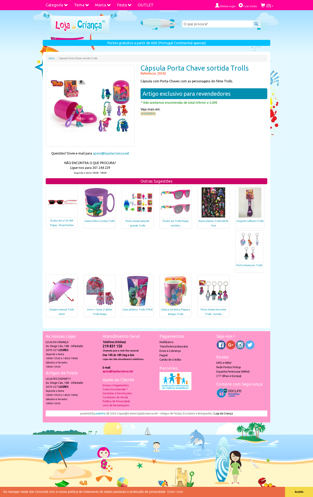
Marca (103, 5)
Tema (81, 5)
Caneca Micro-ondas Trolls (100, 221)
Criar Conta (248, 5)
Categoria (57, 5)
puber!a (100, 413)
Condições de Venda (115, 397)
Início (52, 58)
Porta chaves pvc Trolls (249, 265)
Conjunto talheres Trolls (249, 221)
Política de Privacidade (116, 401)
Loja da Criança (223, 413)
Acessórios (148, 113)
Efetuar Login (225, 5)
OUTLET (146, 5)
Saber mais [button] (175, 491)
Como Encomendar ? (115, 389)
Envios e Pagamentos (116, 385)
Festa (124, 5)
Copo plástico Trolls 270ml (138, 309)
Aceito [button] (299, 491)
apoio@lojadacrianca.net (111, 153)
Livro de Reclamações (116, 405)
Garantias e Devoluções (117, 393)
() (267, 5)
